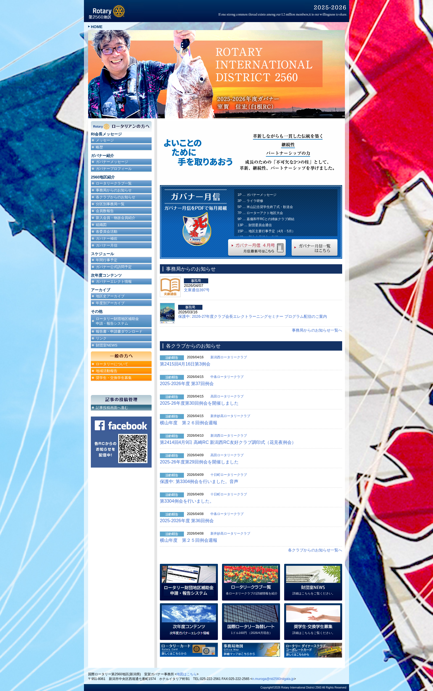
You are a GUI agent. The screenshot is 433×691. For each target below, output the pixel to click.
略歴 (99, 147)
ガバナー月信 (106, 245)
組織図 (101, 225)
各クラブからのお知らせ (115, 197)
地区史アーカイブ (110, 296)
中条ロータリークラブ (227, 377)
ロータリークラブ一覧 (114, 183)
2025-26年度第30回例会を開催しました (199, 403)
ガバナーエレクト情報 (114, 281)
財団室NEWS (106, 345)
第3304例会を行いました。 (187, 501)
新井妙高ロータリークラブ (230, 416)
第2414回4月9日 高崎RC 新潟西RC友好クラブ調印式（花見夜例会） (228, 442)
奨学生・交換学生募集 (114, 378)
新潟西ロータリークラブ (228, 357)
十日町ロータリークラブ (228, 475)
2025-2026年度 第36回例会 (187, 520)
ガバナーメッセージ (112, 162)
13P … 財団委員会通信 (254, 225)
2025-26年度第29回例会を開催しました (199, 462)
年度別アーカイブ (110, 303)
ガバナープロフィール (114, 169)
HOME (96, 27)
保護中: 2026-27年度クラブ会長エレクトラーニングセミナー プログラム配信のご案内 (252, 316)
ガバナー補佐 (106, 238)
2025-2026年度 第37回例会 (187, 383)
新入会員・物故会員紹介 (115, 218)
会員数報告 (105, 211)
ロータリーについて (112, 364)
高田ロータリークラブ (227, 396)
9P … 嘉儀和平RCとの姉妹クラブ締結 (265, 219)
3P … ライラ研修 (250, 201)
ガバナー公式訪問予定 (114, 267)
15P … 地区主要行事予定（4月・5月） (266, 231)
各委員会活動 (106, 232)
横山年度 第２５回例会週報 (188, 540)
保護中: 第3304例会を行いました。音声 (199, 481)
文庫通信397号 (197, 290)
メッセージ (105, 140)
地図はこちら (187, 674)
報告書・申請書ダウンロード (119, 331)
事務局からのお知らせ (114, 190)
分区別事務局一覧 (110, 204)
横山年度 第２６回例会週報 (188, 422)
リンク (101, 338)
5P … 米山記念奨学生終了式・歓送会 (265, 207)
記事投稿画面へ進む (112, 407)
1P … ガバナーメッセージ (256, 195)
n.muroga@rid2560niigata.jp (273, 679)
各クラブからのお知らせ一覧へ (315, 550)
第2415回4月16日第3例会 (185, 364)
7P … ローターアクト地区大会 (260, 213)
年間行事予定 (106, 260)
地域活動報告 (106, 371)
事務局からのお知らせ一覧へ (317, 330)
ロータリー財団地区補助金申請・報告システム (117, 321)
